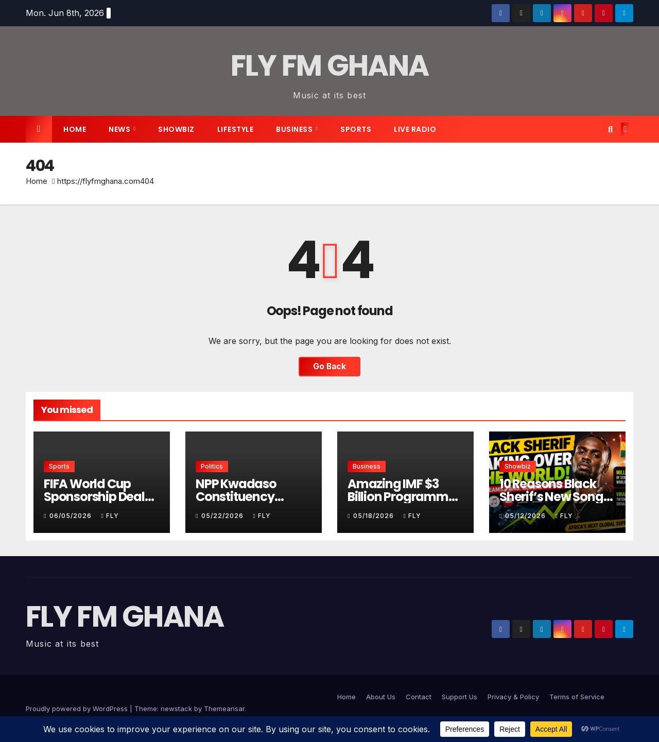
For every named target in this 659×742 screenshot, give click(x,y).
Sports (355, 129)
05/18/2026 (374, 516)
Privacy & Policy (513, 697)
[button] (610, 129)
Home (74, 129)
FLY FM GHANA (330, 65)
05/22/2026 (223, 516)
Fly (109, 516)
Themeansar (224, 708)
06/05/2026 (71, 516)
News (120, 129)
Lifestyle (235, 129)
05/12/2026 (526, 516)
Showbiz (176, 129)
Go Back (329, 366)
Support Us (459, 697)
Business (295, 129)
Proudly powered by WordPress (78, 708)
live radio (415, 129)
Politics (212, 466)
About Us (380, 697)
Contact (418, 697)
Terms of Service (576, 697)
